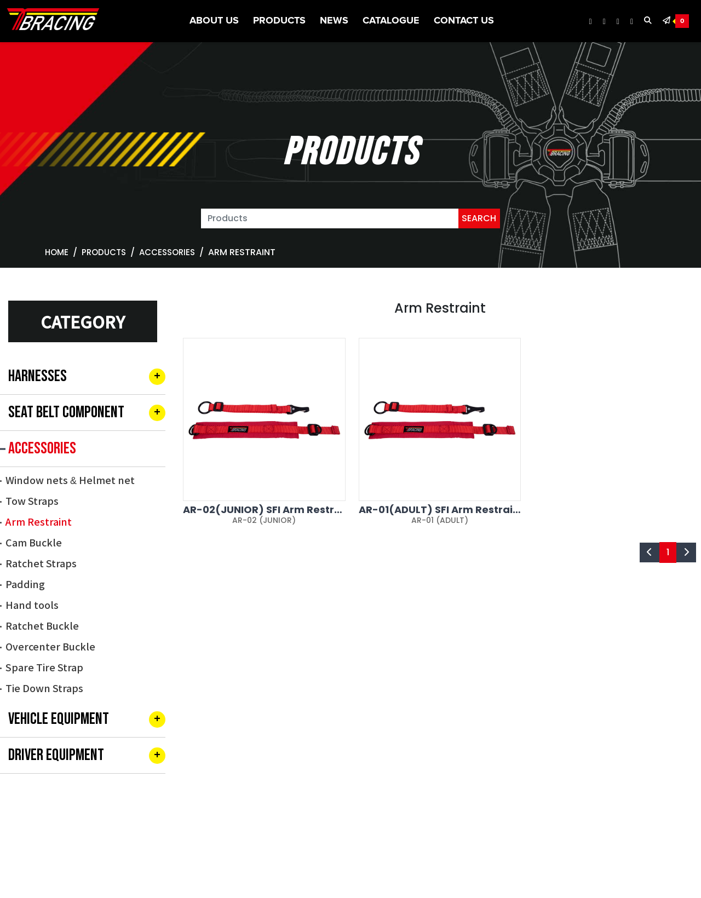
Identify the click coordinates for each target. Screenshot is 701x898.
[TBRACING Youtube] (618, 22)
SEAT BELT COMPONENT (66, 412)
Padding (25, 584)
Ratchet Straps (41, 563)
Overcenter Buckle (50, 646)
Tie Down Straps (44, 688)
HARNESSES (37, 376)
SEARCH (479, 218)
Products (279, 21)
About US (214, 21)
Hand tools (32, 604)
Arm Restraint (38, 521)
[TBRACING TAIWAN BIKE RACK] (53, 21)
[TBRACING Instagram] (604, 22)
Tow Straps (32, 500)
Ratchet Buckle (42, 625)
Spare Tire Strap (44, 667)
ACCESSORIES (167, 252)
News (334, 21)
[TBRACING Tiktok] (632, 22)
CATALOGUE (391, 21)
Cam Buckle (33, 542)
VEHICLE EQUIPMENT (58, 719)
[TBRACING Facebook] (590, 22)
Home (56, 252)
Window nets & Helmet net (70, 480)
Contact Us (464, 21)
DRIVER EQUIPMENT (56, 755)
